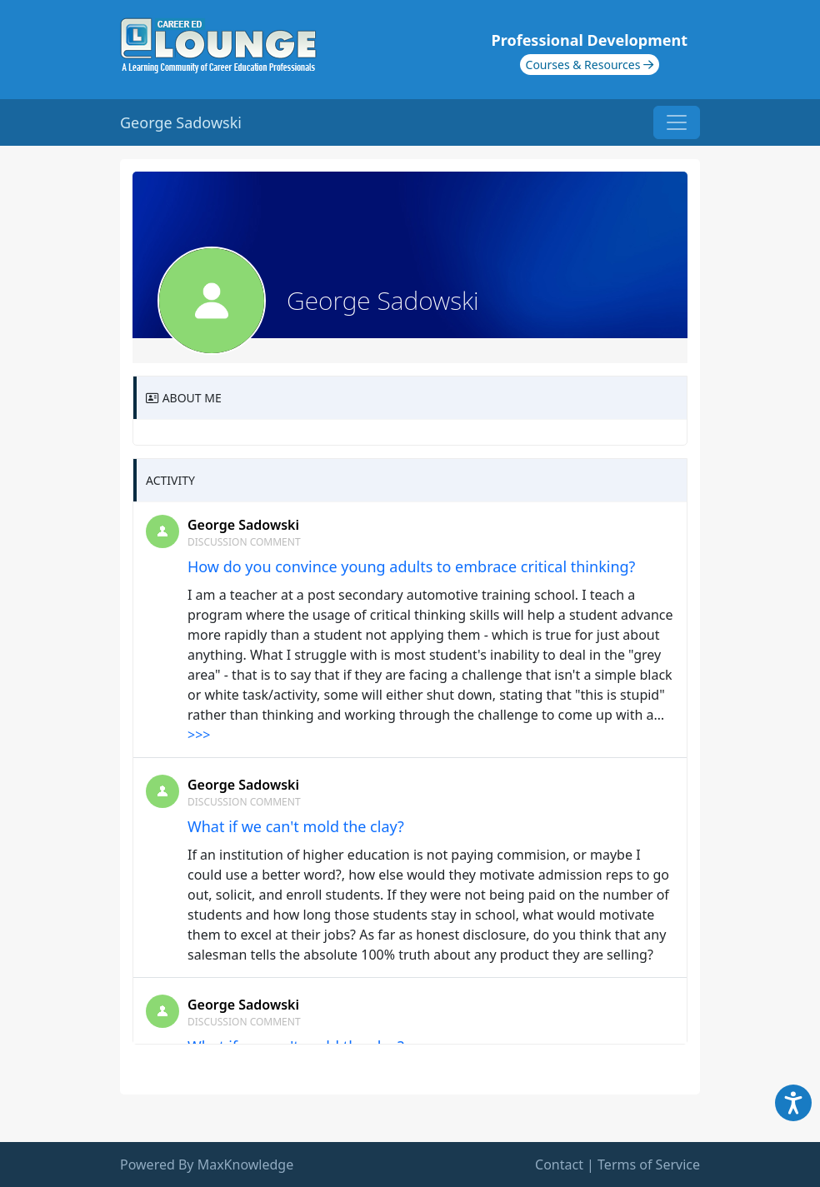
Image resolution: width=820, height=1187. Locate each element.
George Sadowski (243, 525)
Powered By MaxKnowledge (206, 1164)
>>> (199, 735)
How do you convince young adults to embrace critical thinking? (411, 566)
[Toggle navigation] (676, 122)
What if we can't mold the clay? (296, 826)
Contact (559, 1164)
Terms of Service (649, 1164)
